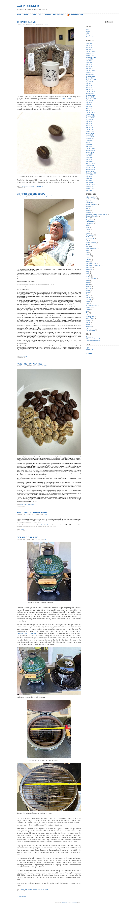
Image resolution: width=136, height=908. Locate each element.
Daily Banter (89, 220)
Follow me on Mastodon (93, 341)
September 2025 (91, 57)
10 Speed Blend (26, 22)
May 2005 (89, 190)
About (25, 15)
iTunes (88, 261)
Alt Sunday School (91, 199)
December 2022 (90, 116)
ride (87, 294)
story (87, 303)
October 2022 (90, 118)
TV (87, 315)
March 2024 (89, 89)
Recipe (88, 284)
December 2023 (90, 93)
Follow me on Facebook (93, 339)
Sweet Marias (39, 186)
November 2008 (90, 169)
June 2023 (89, 104)
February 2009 (90, 163)
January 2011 (90, 137)
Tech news (89, 307)
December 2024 (90, 74)
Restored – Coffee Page (32, 512)
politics (88, 280)
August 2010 (89, 142)
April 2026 (89, 47)
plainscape (74, 902)
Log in (88, 348)
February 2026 (90, 51)
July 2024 (89, 84)
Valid (90, 349)
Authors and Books (91, 204)
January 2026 (90, 53)
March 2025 (89, 68)
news (87, 275)
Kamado (30, 889)
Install (87, 254)
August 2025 (89, 59)
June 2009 (89, 158)
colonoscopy (23, 356)
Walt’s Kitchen (90, 318)
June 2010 (89, 144)
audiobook (89, 203)
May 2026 (89, 46)
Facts (87, 225)
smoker (35, 889)
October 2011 (90, 133)
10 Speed (22, 186)
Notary (48, 15)
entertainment (90, 222)
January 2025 (90, 72)
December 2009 (90, 150)
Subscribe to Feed (76, 15)
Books (88, 210)
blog (87, 208)
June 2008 (89, 179)
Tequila (88, 309)
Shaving (88, 299)
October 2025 (90, 55)
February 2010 (90, 148)
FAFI (87, 227)
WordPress (89, 353)
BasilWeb (88, 206)
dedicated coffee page (46, 524)
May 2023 (89, 106)
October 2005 (90, 188)
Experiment (89, 223)
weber (46, 889)
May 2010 (89, 146)
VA (28, 356)
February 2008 (90, 184)
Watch (88, 322)
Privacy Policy (58, 15)
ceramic (22, 889)
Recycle (88, 286)
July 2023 (89, 103)
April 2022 (89, 125)
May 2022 (89, 123)
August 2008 (89, 175)
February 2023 (90, 112)
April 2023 (89, 108)
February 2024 (90, 91)
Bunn (21, 504)
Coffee (33, 15)
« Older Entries (21, 896)
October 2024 (90, 78)
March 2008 (89, 182)
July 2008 (89, 177)
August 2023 (89, 101)
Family (88, 229)
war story (88, 320)
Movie (87, 271)
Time (87, 313)
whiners (88, 324)
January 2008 (90, 186)
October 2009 (90, 152)
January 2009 (90, 165)
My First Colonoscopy (31, 194)
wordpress (89, 326)
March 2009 (89, 161)
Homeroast (31, 504)
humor (88, 250)
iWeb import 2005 (91, 263)
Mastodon (89, 269)
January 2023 (90, 114)
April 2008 (89, 180)
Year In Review (90, 330)
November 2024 (90, 76)
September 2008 (91, 173)
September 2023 (91, 99)
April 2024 (89, 87)
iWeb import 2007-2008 (93, 265)
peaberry (32, 186)
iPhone (88, 260)
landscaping (89, 267)
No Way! (88, 277)
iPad (87, 258)
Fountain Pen (90, 235)
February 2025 (90, 70)
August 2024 (89, 82)
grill (26, 889)
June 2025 (89, 63)
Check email (89, 337)
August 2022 (89, 120)
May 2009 (89, 160)
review (88, 292)
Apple (87, 201)
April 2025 (89, 66)
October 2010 (90, 141)
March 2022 (89, 127)
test (87, 311)
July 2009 (89, 156)
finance (88, 233)
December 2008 (90, 167)
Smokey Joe (40, 889)
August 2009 (89, 154)
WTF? (88, 328)
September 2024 (91, 80)
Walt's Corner (28, 5)
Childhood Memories (92, 216)
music (87, 273)
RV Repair (89, 298)
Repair (88, 290)
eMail (41, 15)
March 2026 (89, 49)
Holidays (88, 246)
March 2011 (89, 135)
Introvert (88, 256)
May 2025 (89, 65)
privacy (88, 282)
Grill (45, 539)
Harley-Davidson (91, 242)
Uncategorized (90, 317)
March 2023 (89, 110)
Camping (88, 212)
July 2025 (89, 61)
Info (87, 252)
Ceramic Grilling (27, 537)
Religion (88, 288)
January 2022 (90, 131)
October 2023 (90, 97)
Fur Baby (88, 237)
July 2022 (89, 122)
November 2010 (90, 139)
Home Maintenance (91, 248)
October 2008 (90, 171)
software (88, 301)
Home (19, 15)
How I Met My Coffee (29, 364)
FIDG (87, 231)
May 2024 (89, 85)
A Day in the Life (48, 196)
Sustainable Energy (91, 305)
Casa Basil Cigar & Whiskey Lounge (96, 214)
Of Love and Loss (91, 279)
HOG (87, 244)
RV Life (88, 296)
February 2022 (90, 129)
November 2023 (90, 95)
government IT (90, 239)
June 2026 (89, 44)
